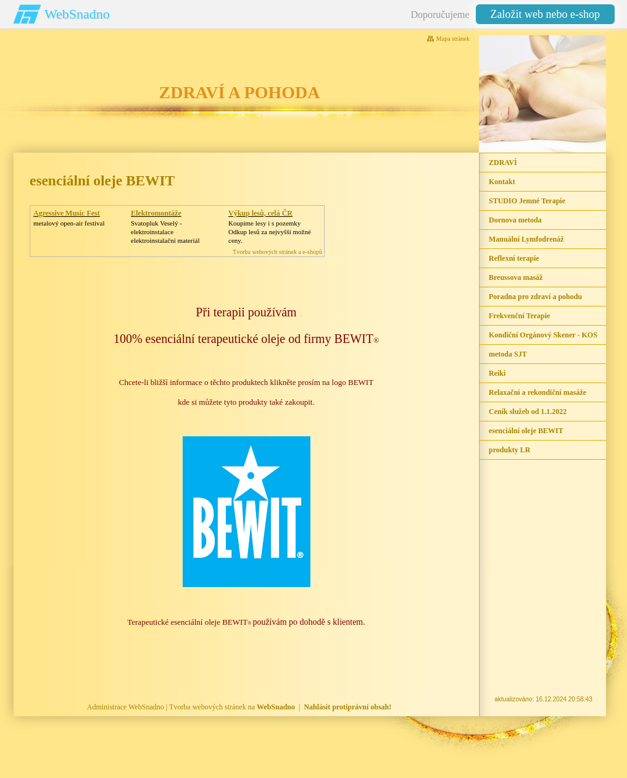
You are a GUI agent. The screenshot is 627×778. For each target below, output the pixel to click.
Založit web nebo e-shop (545, 14)
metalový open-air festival (68, 223)
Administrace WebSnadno (125, 707)
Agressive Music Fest (66, 213)
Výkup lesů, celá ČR (260, 213)
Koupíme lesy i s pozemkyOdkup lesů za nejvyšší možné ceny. (269, 231)
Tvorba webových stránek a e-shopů (277, 251)
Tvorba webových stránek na (232, 707)
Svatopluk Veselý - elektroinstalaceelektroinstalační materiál (165, 231)
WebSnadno (77, 14)
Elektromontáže (156, 213)
